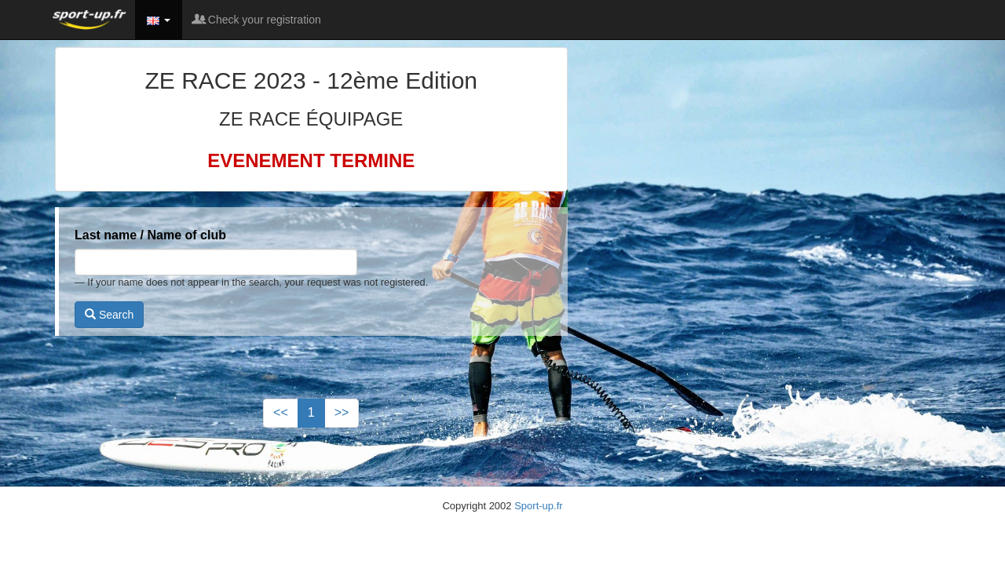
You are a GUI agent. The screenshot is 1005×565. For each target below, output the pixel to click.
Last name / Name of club (150, 235)
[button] (158, 19)
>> (341, 412)
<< (280, 412)
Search (109, 314)
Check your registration (257, 19)
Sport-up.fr (538, 506)
